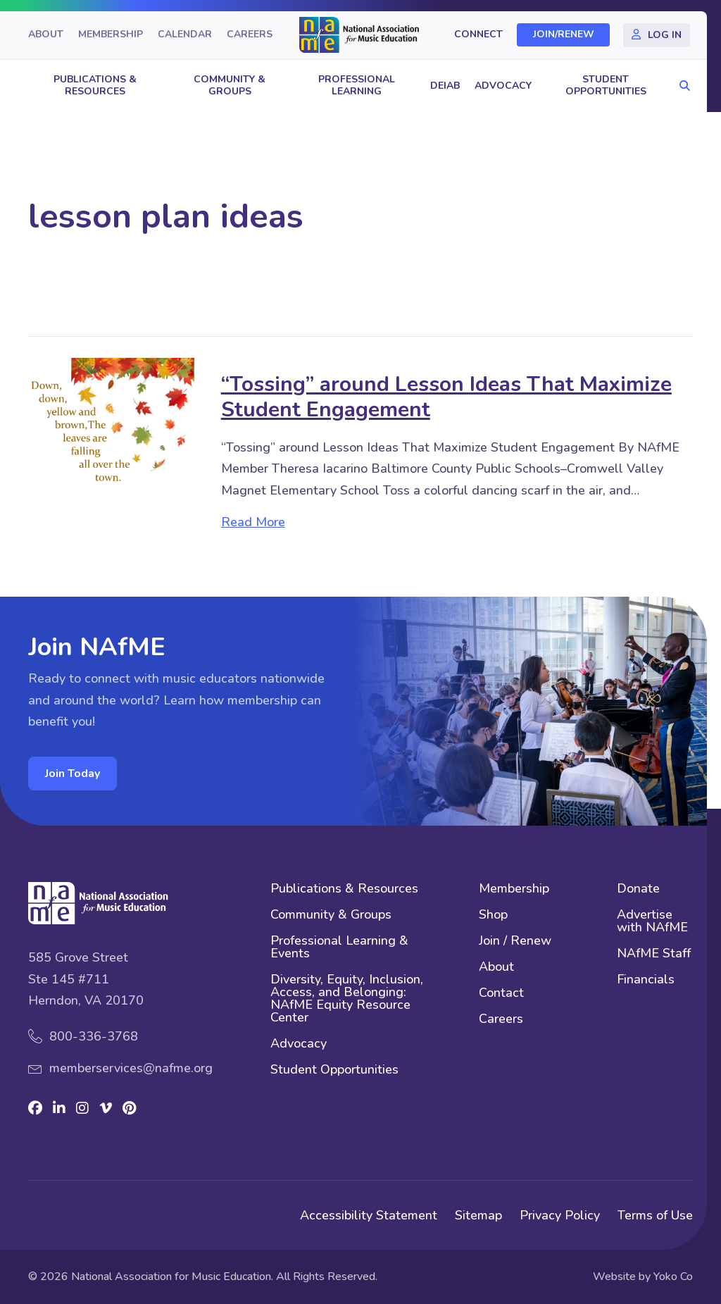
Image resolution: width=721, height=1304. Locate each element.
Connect (478, 35)
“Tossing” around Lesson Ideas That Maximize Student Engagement (446, 397)
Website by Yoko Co (643, 1276)
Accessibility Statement (368, 1215)
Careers (249, 35)
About (45, 35)
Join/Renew (563, 35)
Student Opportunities (605, 85)
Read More (253, 522)
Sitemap (478, 1215)
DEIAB (445, 85)
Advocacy (503, 85)
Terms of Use (655, 1215)
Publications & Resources (95, 85)
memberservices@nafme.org (131, 1068)
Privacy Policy (560, 1215)
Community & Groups (229, 85)
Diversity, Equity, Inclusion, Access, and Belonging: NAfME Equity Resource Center (346, 999)
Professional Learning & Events (339, 948)
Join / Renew (515, 941)
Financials (646, 980)
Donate (638, 889)
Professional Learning (356, 85)
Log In (665, 35)
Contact (501, 993)
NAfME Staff (654, 954)
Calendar (185, 35)
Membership (110, 35)
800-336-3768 (93, 1036)
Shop (493, 915)
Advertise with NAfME (652, 922)
